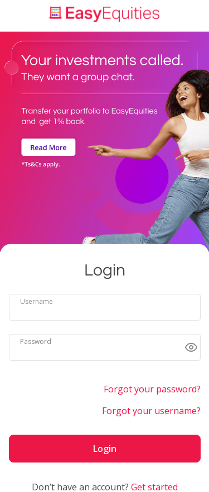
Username (36, 301)
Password (35, 341)
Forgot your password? (152, 389)
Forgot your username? (151, 411)
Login (104, 448)
